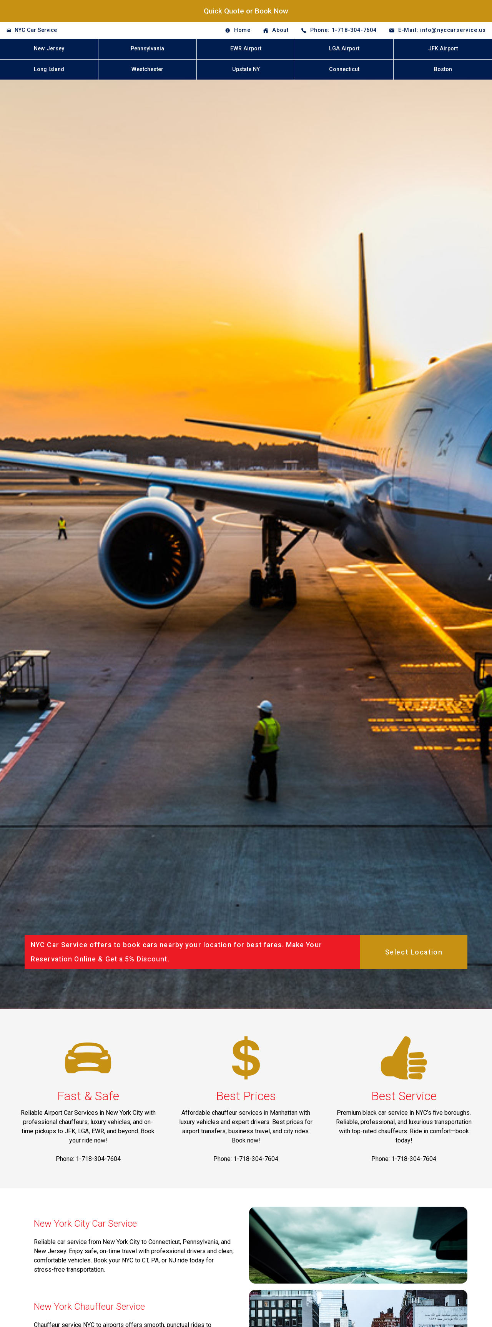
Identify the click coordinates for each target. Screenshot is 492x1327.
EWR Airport (245, 48)
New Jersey (49, 48)
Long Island (49, 69)
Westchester (147, 69)
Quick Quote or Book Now (246, 11)
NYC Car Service (36, 30)
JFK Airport (443, 48)
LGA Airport (344, 48)
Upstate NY (246, 69)
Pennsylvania (147, 48)
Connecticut (344, 69)
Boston (443, 69)
